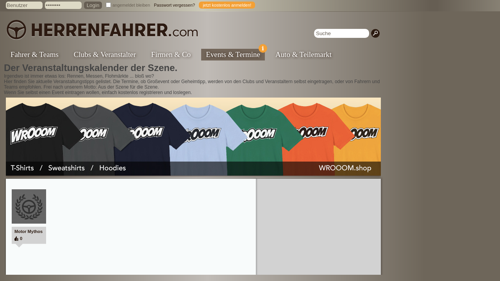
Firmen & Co (171, 54)
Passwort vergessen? (174, 5)
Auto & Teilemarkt (303, 54)
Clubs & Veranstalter (105, 54)
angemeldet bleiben (131, 5)
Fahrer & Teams (35, 54)
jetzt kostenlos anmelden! (227, 5)
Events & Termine (235, 54)
